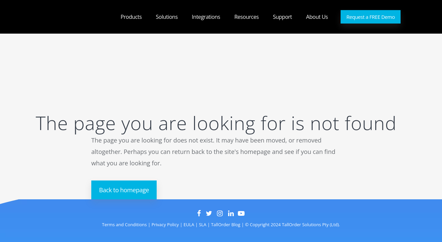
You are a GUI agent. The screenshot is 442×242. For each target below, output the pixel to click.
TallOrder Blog (225, 224)
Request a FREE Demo (370, 16)
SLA (202, 224)
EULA (188, 224)
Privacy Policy (164, 224)
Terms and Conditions (124, 224)
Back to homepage (124, 190)
